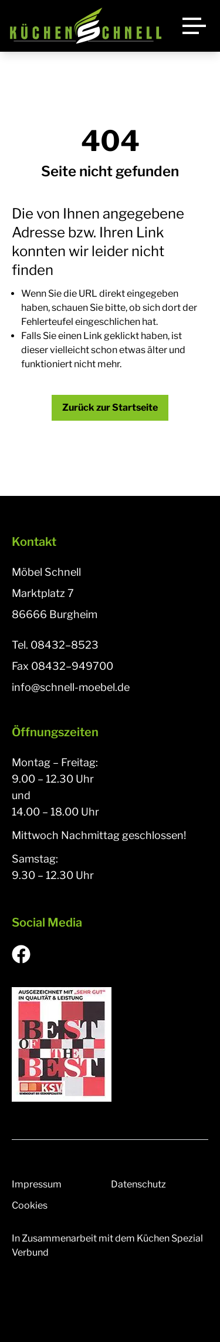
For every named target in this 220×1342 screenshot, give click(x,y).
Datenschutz (138, 1184)
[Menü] (194, 26)
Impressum (37, 1184)
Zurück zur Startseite (110, 407)
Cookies (30, 1205)
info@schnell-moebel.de (71, 687)
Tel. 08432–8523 (55, 645)
